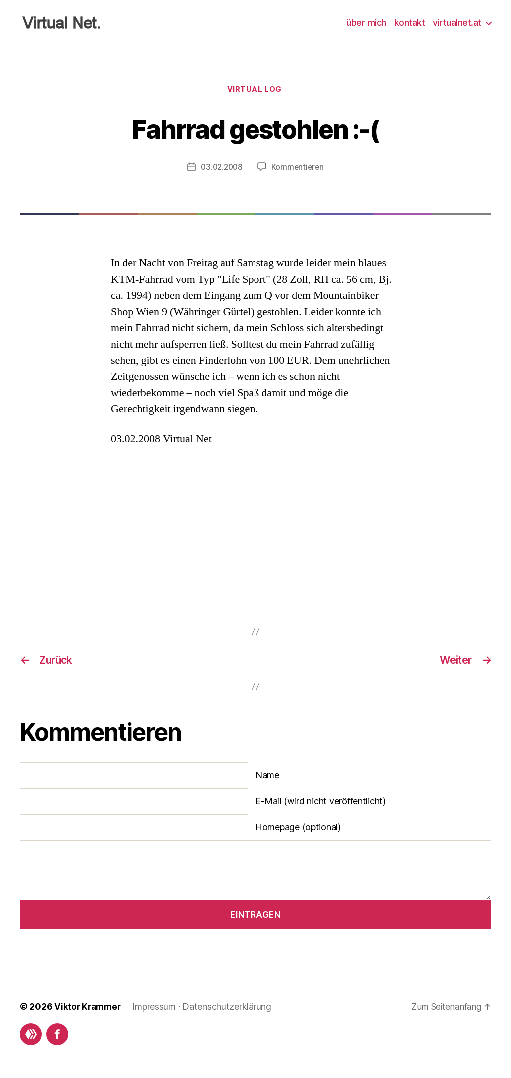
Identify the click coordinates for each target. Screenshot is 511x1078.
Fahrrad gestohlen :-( (255, 128)
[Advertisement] (185, 530)
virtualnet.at (457, 22)
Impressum (157, 1008)
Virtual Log (255, 90)
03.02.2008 (221, 168)
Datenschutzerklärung (229, 1008)
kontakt (409, 22)
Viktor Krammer (88, 1008)
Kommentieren (299, 168)
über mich (366, 22)
